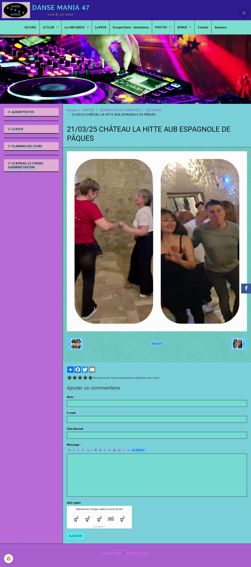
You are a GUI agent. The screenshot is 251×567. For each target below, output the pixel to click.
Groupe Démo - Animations (131, 27)
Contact (203, 27)
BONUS (182, 27)
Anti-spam (74, 502)
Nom (70, 397)
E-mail (71, 413)
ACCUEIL (30, 27)
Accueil (72, 110)
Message (73, 444)
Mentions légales (112, 553)
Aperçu (138, 450)
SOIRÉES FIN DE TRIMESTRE (120, 110)
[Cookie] (8, 558)
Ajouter (75, 536)
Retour (157, 343)
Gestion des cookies (137, 553)
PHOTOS (161, 27)
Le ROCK (100, 27)
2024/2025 (153, 110)
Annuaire (220, 27)
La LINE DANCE (74, 27)
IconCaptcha (98, 527)
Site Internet (75, 428)
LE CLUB (49, 27)
